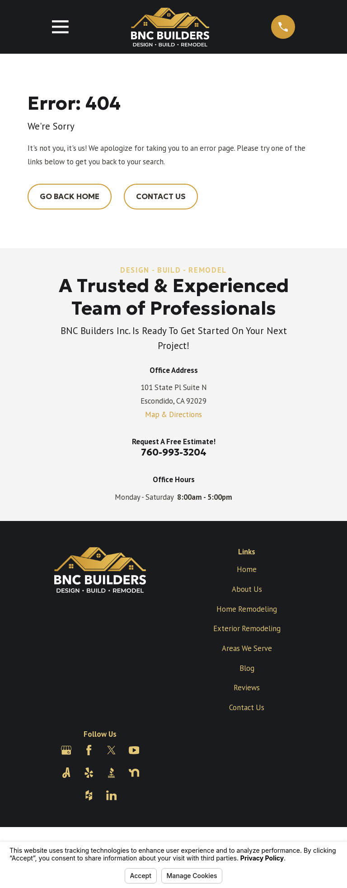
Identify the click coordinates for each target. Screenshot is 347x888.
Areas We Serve (247, 648)
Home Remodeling (246, 609)
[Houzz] (89, 795)
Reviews (247, 688)
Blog (246, 668)
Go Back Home (69, 196)
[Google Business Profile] (66, 750)
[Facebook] (89, 750)
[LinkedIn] (111, 795)
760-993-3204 (173, 452)
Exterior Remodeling (247, 628)
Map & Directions (173, 414)
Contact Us (161, 196)
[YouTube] (134, 750)
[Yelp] (89, 772)
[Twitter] (111, 750)
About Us (247, 589)
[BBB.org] (111, 772)
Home (247, 569)
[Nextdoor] (134, 772)
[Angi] (66, 772)
